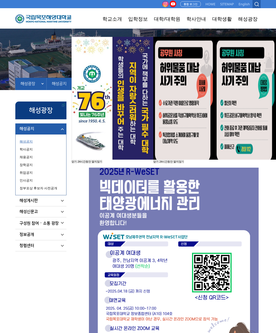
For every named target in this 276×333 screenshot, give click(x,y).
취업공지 (26, 172)
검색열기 (256, 4)
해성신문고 (28, 211)
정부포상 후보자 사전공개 (38, 188)
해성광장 (27, 83)
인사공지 (26, 180)
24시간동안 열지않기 (171, 161)
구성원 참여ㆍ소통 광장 (39, 223)
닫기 (156, 161)
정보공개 (26, 234)
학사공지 (26, 149)
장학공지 (26, 165)
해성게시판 (28, 200)
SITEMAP (227, 4)
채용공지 (26, 157)
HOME (210, 4)
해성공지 (59, 83)
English (244, 4)
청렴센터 (26, 245)
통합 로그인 (190, 4)
